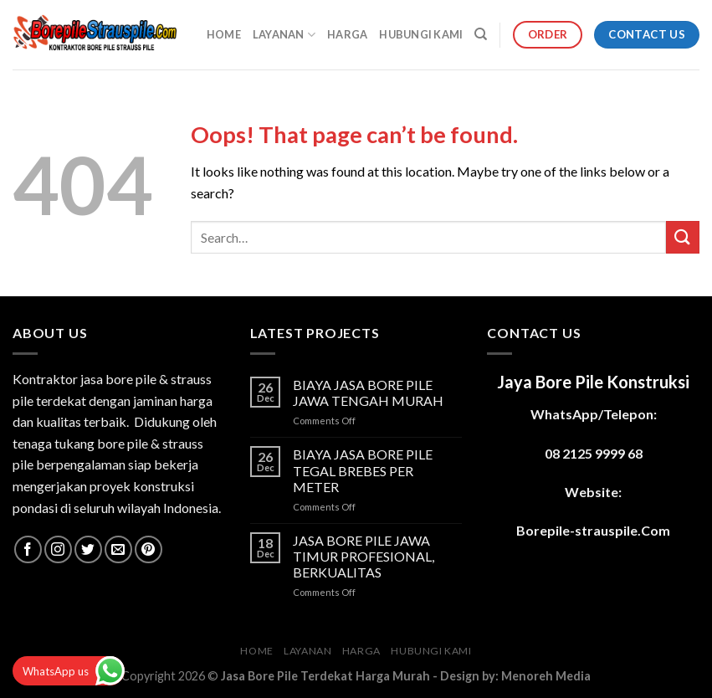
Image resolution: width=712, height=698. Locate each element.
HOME (224, 34)
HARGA (347, 34)
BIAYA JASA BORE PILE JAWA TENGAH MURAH (368, 392)
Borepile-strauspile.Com (593, 530)
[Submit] (682, 237)
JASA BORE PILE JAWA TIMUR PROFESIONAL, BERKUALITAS (363, 556)
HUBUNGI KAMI (421, 34)
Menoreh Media (546, 676)
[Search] (480, 34)
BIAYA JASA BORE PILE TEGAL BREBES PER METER (363, 470)
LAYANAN (284, 35)
